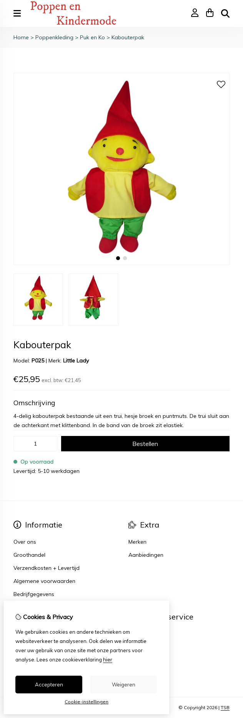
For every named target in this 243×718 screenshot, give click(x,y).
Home (21, 37)
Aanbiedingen (145, 554)
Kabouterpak (128, 37)
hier (107, 659)
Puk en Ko (92, 37)
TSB (225, 707)
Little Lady (76, 360)
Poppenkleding (54, 37)
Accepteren (49, 684)
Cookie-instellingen (86, 702)
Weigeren (123, 684)
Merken (137, 541)
